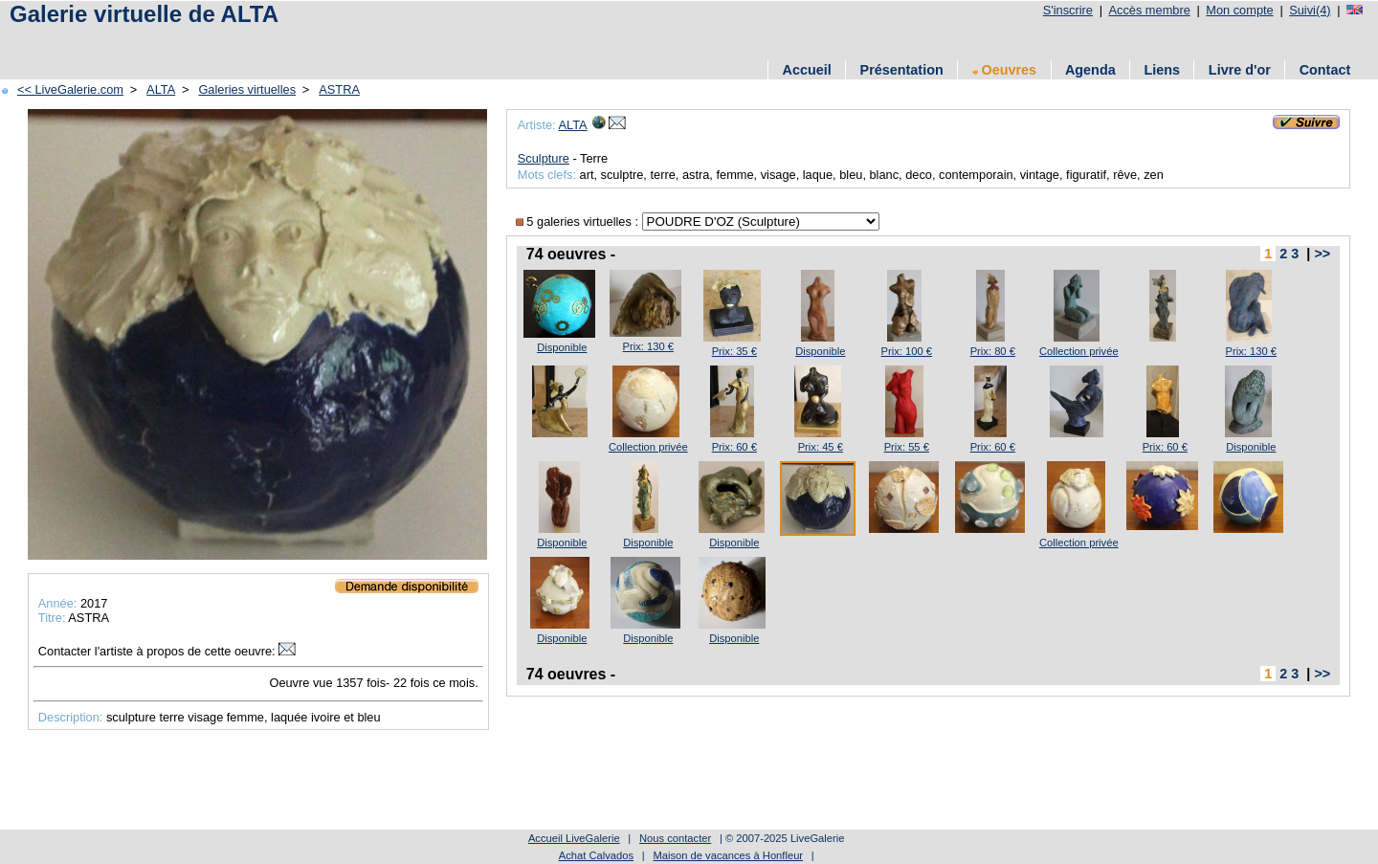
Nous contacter (675, 838)
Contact (1325, 70)
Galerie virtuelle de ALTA (144, 14)
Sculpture (543, 158)
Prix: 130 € (648, 346)
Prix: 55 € (906, 447)
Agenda (1090, 70)
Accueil (807, 70)
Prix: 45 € (820, 447)
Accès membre (1148, 10)
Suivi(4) (1309, 10)
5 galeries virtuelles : (579, 221)
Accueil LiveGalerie (574, 838)
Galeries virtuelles (247, 89)
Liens (1162, 70)
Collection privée (1079, 351)
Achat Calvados (596, 855)
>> (1322, 253)
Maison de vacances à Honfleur (728, 855)
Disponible (562, 347)
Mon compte (1239, 10)
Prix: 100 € (906, 351)
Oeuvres (1004, 70)
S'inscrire (1068, 10)
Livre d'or (1240, 70)
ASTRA (339, 89)
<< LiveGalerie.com (70, 89)
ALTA (160, 89)
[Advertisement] (353, 40)
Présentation (902, 70)
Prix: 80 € (992, 351)
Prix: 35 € (734, 351)
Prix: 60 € (734, 447)
